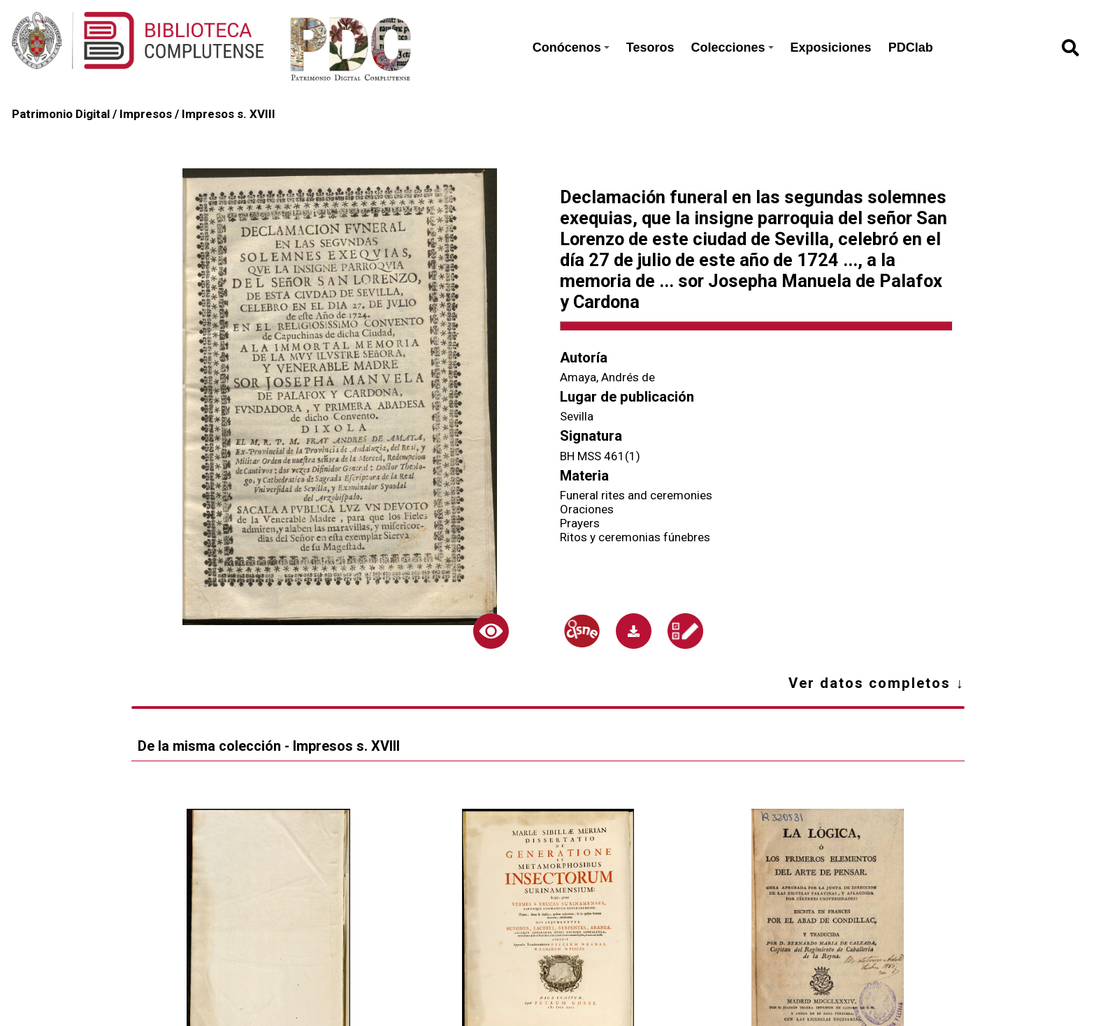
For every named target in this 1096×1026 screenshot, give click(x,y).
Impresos (146, 114)
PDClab (910, 47)
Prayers (580, 523)
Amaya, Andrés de (607, 377)
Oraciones (587, 509)
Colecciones (732, 47)
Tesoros (650, 47)
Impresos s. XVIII (228, 114)
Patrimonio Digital (61, 114)
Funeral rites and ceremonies (636, 495)
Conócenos (571, 47)
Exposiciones (831, 47)
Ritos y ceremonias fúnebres (635, 537)
